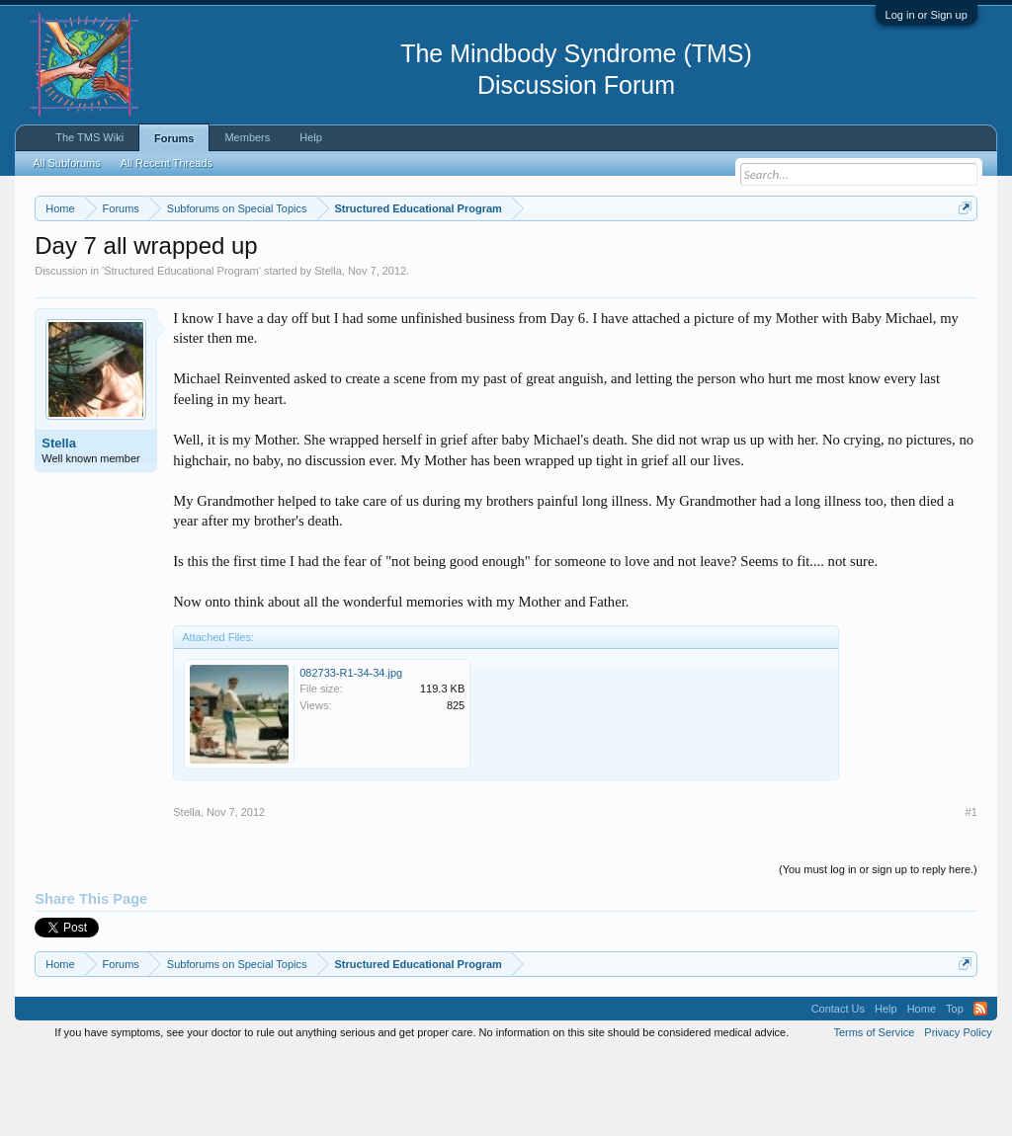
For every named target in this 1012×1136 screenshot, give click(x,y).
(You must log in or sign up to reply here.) (878, 950)
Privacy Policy (957, 1114)
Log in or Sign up (927, 15)
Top (955, 1090)
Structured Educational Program (181, 352)
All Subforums (66, 163)
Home (921, 1090)
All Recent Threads (166, 163)
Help (310, 137)
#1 (971, 893)
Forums (174, 138)
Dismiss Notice (961, 254)
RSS (980, 1090)
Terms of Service (873, 1114)
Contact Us (838, 1090)
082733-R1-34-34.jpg (350, 754)
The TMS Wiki (89, 137)
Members (247, 137)
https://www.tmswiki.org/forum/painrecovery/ (215, 277)
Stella (328, 352)
